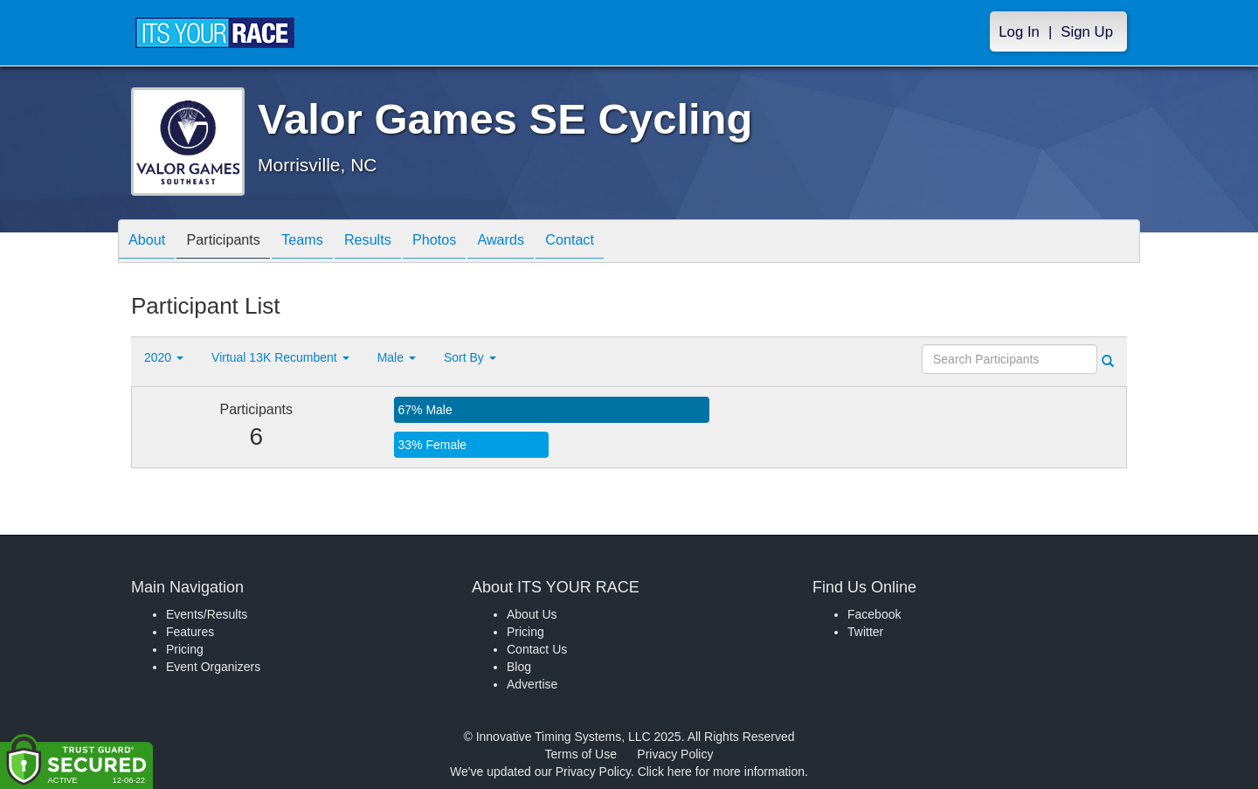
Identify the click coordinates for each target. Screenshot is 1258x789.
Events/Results (206, 614)
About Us (532, 614)
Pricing (185, 649)
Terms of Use (581, 754)
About (151, 242)
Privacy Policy (675, 754)
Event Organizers (213, 667)
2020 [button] (163, 357)
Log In (1019, 32)
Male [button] (396, 357)
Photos (473, 242)
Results (398, 242)
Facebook (874, 614)
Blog (519, 667)
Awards (548, 242)
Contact (626, 242)
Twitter (865, 632)
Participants (236, 242)
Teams (324, 242)
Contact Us (537, 649)
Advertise (532, 684)
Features (190, 632)
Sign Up (1087, 32)
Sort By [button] (470, 357)
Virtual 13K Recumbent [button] (280, 357)
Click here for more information (721, 772)
